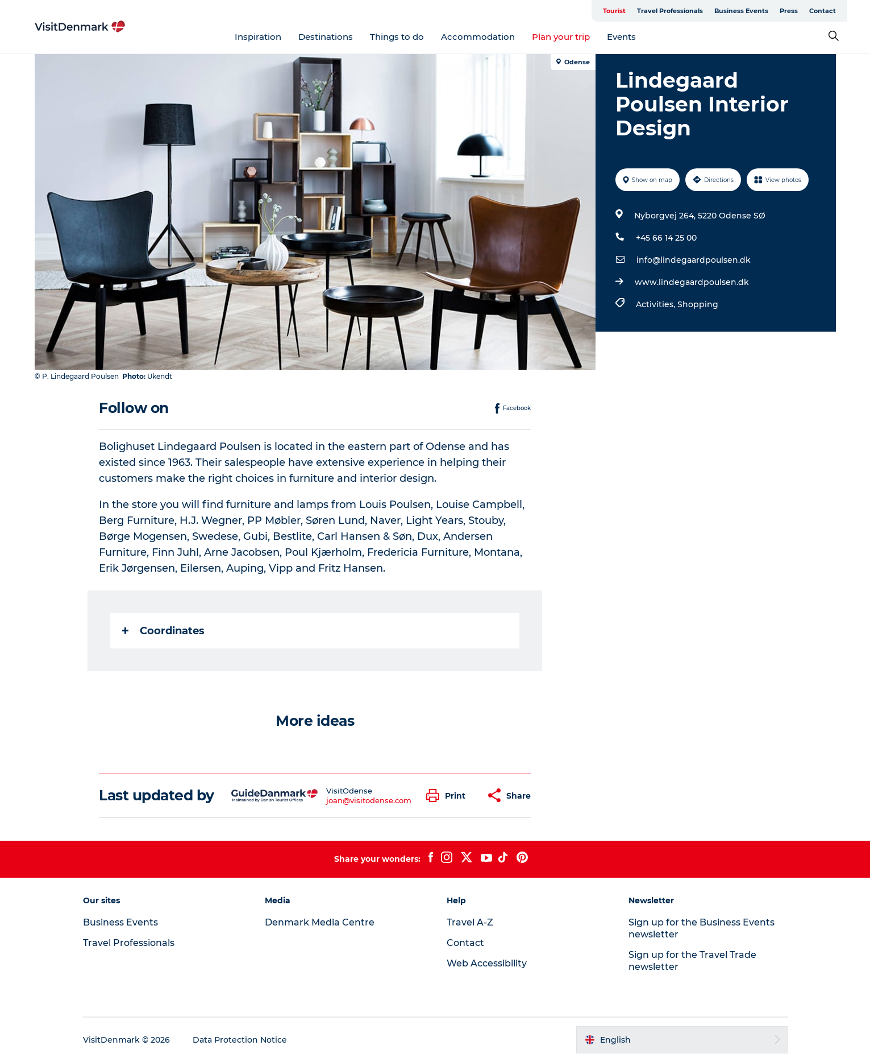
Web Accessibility (487, 963)
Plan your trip (561, 36)
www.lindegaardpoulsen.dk (692, 282)
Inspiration (258, 36)
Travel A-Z (470, 922)
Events (621, 36)
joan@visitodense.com (368, 800)
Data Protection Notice (240, 1040)
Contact (822, 11)
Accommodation (478, 36)
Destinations (325, 36)
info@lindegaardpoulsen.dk (693, 260)
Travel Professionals (670, 11)
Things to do (397, 36)
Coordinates (163, 631)
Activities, (656, 304)
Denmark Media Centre (319, 922)
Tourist (614, 11)
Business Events (741, 11)
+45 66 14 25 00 (666, 238)
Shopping (697, 304)
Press (789, 11)
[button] (448, 795)
